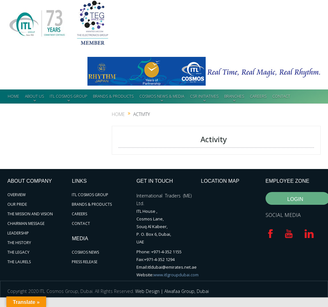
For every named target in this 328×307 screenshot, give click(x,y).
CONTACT (281, 96)
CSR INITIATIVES (204, 96)
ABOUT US (34, 96)
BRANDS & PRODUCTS (113, 96)
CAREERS (258, 96)
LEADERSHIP (18, 233)
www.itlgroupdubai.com (176, 275)
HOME (13, 96)
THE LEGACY (18, 252)
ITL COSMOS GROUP (68, 96)
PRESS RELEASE (84, 262)
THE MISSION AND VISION (30, 214)
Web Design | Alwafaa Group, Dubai (172, 291)
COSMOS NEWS (85, 252)
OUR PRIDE (17, 204)
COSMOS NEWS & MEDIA (161, 96)
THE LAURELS (19, 262)
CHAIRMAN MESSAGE (26, 223)
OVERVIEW (16, 194)
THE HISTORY (19, 242)
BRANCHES (234, 96)
